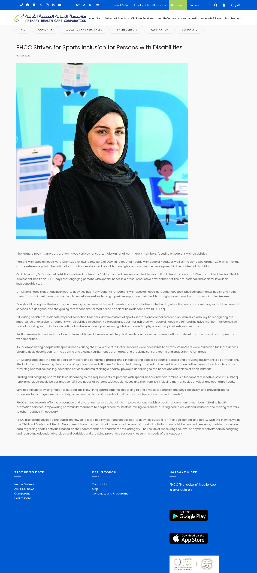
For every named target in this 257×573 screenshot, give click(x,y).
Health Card (22, 498)
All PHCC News (24, 489)
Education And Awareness (83, 29)
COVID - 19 (45, 29)
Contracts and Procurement (112, 493)
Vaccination (159, 29)
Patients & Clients (115, 17)
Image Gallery (24, 484)
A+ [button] (78, 5)
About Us (95, 17)
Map (95, 489)
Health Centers (167, 17)
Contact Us (100, 484)
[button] (97, 5)
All (23, 29)
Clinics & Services (142, 17)
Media (235, 17)
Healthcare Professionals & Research (204, 17)
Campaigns (22, 493)
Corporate (189, 29)
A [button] (84, 5)
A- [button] (91, 5)
